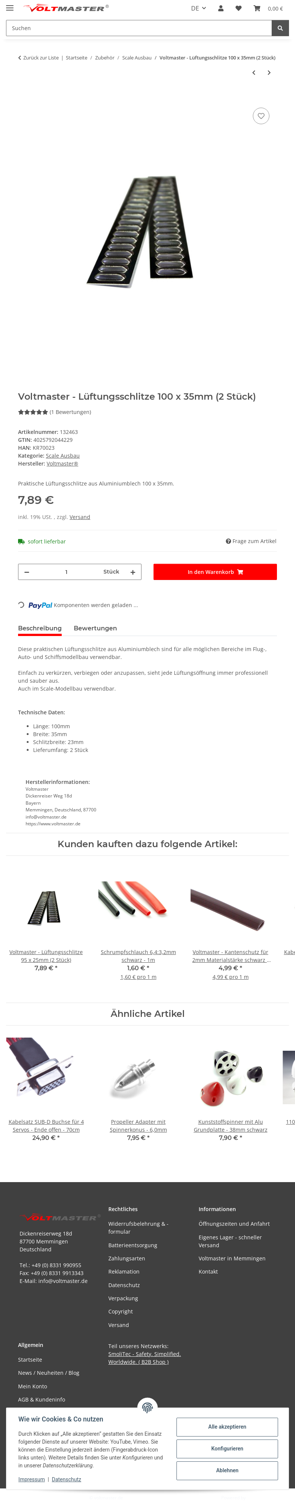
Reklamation (124, 1271)
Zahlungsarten (126, 1258)
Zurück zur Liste (41, 57)
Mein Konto (32, 1386)
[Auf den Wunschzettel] (261, 116)
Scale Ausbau (63, 455)
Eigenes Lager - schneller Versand (230, 1241)
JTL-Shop (256, 1497)
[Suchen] (280, 28)
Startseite (30, 1359)
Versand (80, 516)
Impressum (31, 1479)
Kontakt (208, 1271)
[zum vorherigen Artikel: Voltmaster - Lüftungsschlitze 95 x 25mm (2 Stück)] (254, 72)
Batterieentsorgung (132, 1245)
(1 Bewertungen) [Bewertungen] (54, 411)
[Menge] (66, 572)
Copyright (120, 1311)
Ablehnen (227, 1470)
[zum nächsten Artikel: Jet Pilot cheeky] (269, 72)
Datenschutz (66, 1479)
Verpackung (123, 1298)
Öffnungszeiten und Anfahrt (234, 1223)
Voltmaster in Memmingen (232, 1258)
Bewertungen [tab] (95, 628)
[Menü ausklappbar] (10, 4)
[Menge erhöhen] (133, 572)
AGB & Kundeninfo (41, 1399)
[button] (221, 8)
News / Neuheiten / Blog (48, 1372)
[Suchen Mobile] (139, 28)
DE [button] (195, 8)
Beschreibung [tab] (40, 628)
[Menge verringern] (26, 572)
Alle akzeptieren (227, 1427)
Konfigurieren (227, 1449)
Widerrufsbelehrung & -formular (138, 1227)
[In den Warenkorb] (24, 97)
